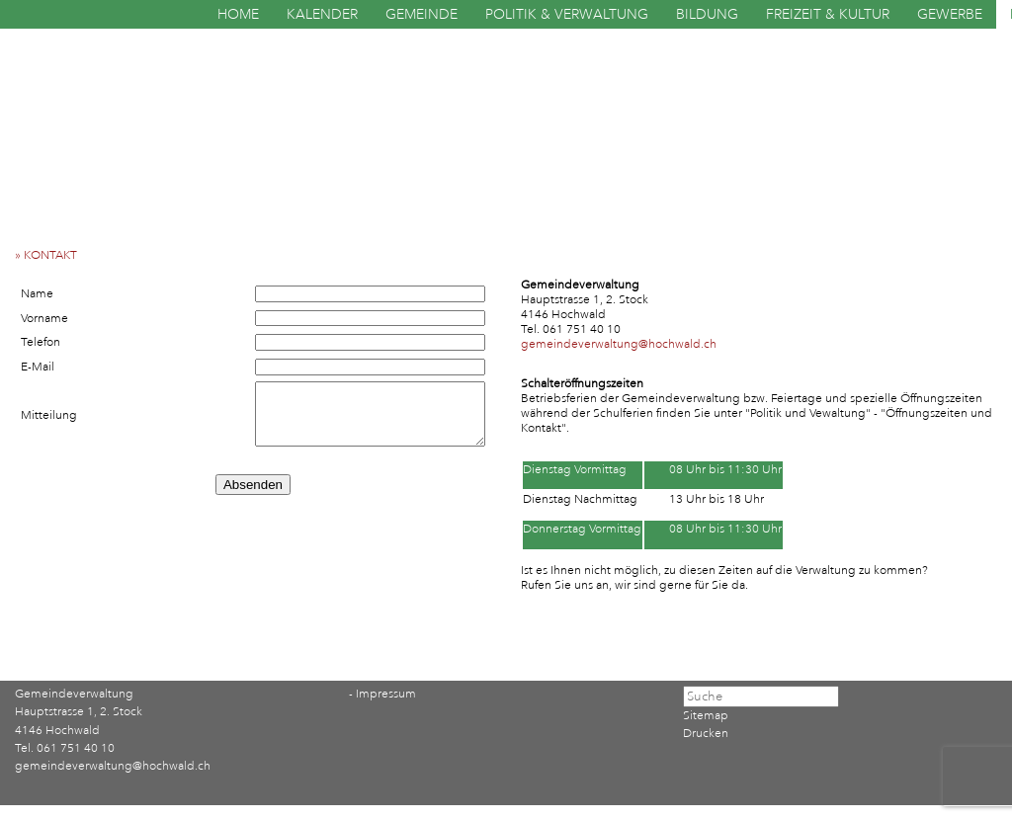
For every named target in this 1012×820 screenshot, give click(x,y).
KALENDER (322, 14)
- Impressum (382, 694)
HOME (238, 14)
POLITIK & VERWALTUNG (566, 14)
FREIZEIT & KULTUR (827, 14)
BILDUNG (707, 14)
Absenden (253, 484)
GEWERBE (949, 14)
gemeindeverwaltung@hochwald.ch (619, 344)
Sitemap (705, 715)
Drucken (705, 733)
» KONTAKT (50, 255)
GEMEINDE (421, 14)
